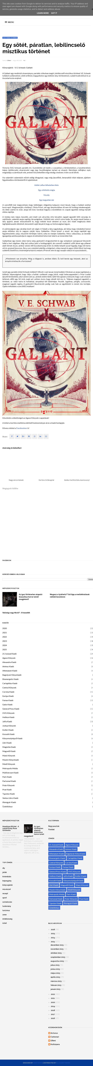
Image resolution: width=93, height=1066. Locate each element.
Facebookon (21, 428)
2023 (4, 641)
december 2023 (57, 945)
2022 (4, 637)
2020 (4, 628)
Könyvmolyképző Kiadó (12, 738)
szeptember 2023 (58, 957)
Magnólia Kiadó (9, 747)
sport (4, 898)
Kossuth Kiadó (8, 734)
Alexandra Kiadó (9, 662)
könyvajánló (7, 885)
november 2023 (57, 949)
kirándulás (6, 877)
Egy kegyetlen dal (46, 200)
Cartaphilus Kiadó (9, 683)
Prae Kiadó (7, 789)
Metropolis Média (10, 768)
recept (5, 893)
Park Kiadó (7, 777)
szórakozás (7, 902)
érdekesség (7, 919)
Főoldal (51, 829)
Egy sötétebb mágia (46, 190)
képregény (7, 881)
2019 (53, 1006)
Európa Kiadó (8, 696)
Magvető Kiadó (9, 751)
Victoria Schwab (10, 37)
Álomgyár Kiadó (9, 802)
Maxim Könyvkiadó (10, 760)
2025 (4, 649)
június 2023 (55, 969)
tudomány (6, 906)
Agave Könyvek (9, 658)
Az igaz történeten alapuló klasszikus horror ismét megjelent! (30, 596)
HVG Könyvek (8, 713)
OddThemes (38, 1063)
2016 (53, 1018)
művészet (6, 889)
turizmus (6, 910)
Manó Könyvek (8, 755)
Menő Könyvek (8, 764)
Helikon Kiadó (8, 717)
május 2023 (55, 973)
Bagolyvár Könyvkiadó (11, 675)
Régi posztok (53, 826)
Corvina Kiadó (8, 692)
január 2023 (55, 989)
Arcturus (54, 1033)
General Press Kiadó (10, 709)
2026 (53, 930)
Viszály (46, 195)
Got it (54, 13)
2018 (53, 1010)
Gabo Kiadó (7, 704)
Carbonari (55, 1037)
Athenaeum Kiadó (9, 670)
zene (4, 915)
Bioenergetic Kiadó (10, 679)
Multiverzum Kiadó (10, 772)
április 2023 (55, 977)
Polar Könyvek (8, 785)
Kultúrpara (55, 1044)
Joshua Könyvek (9, 725)
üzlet (4, 923)
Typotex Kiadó (8, 794)
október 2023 (56, 953)
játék (4, 872)
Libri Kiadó (7, 743)
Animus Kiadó (8, 666)
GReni (9, 60)
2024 (4, 645)
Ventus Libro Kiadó (10, 798)
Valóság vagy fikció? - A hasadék (16, 613)
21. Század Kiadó (9, 654)
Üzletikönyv (7, 806)
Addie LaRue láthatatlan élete (46, 185)
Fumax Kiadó (7, 700)
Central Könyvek (9, 687)
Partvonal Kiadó (9, 781)
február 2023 (56, 985)
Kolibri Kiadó (8, 730)
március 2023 (56, 981)
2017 (53, 1014)
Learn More (43, 13)
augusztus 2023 (57, 961)
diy (3, 868)
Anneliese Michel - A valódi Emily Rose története (10, 828)
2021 (4, 632)
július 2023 (55, 965)
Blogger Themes (63, 1063)
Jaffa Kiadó (7, 721)
